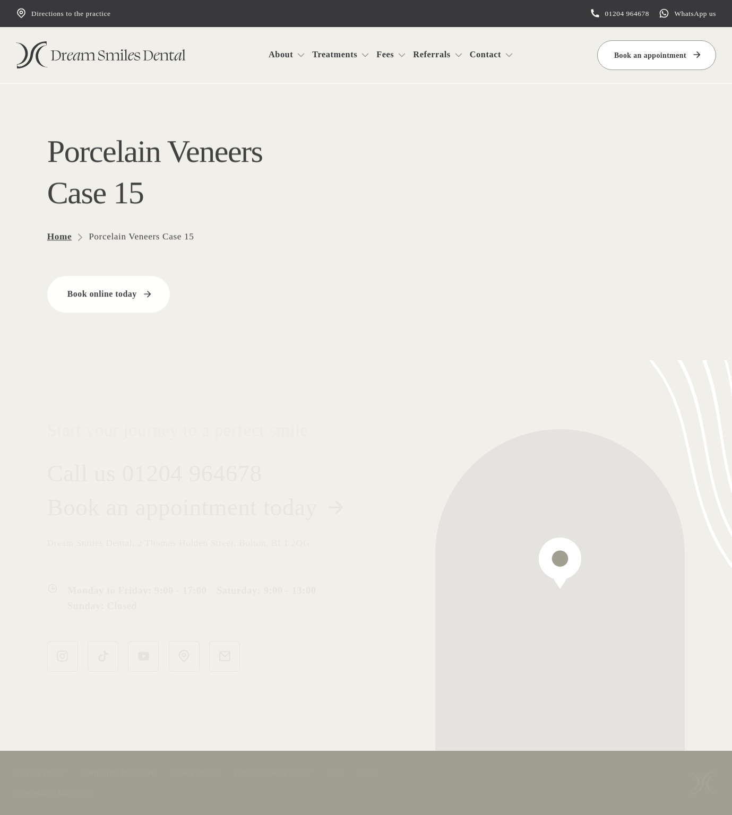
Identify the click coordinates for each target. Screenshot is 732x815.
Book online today (102, 293)
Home (59, 236)
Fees (385, 54)
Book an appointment (650, 55)
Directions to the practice (63, 13)
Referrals (431, 54)
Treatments (334, 54)
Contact (485, 54)
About (281, 54)
